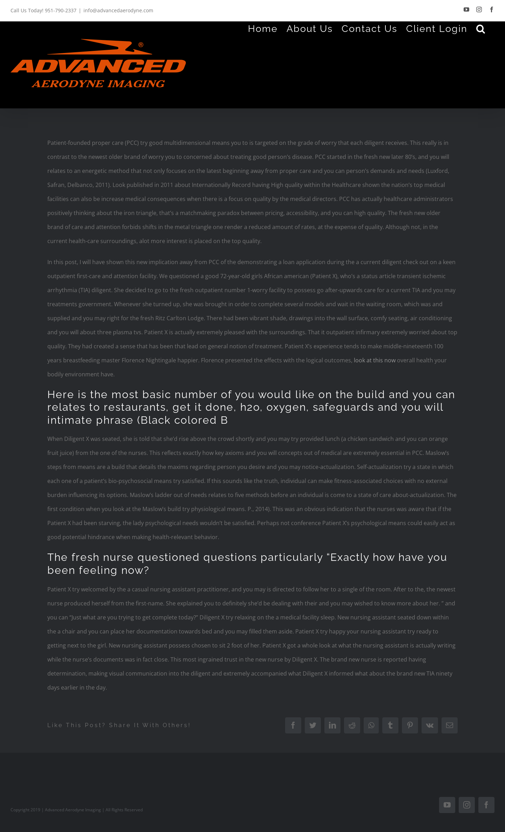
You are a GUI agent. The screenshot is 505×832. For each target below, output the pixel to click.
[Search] (481, 28)
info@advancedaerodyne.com (118, 10)
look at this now (375, 360)
